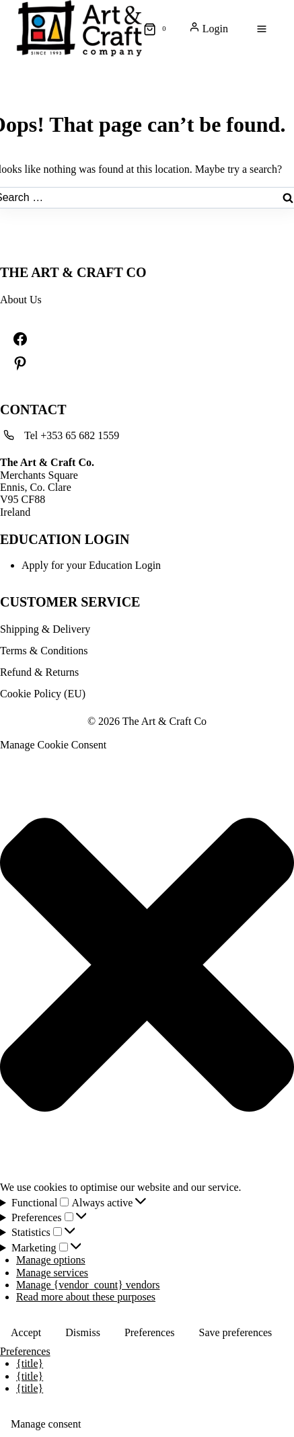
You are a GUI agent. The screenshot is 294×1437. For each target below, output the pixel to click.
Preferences (149, 1332)
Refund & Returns (39, 672)
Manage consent (46, 1424)
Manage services (52, 1272)
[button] (147, 966)
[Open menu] (262, 29)
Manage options (50, 1260)
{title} (29, 1363)
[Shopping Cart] (157, 29)
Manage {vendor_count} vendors (88, 1284)
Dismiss (82, 1332)
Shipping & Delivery (45, 629)
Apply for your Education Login (91, 565)
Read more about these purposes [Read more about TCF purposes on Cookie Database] (85, 1297)
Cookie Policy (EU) (42, 693)
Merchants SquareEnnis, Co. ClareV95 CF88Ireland (47, 487)
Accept (26, 1332)
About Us (21, 299)
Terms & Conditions (43, 650)
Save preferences (235, 1332)
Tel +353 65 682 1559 (71, 435)
